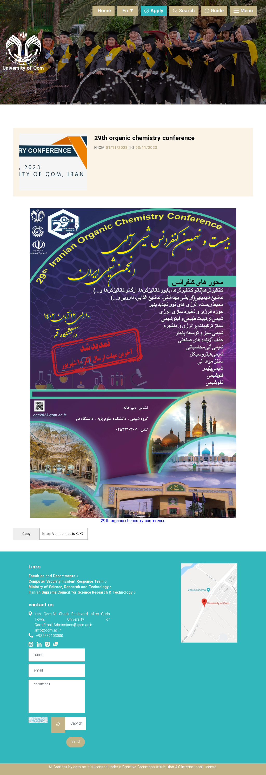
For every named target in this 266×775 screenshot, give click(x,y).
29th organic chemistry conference (133, 521)
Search (184, 11)
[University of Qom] (23, 68)
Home (104, 11)
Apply (153, 11)
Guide (214, 11)
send (75, 742)
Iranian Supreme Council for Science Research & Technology (82, 592)
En (127, 11)
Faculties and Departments (54, 576)
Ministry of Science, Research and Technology (70, 587)
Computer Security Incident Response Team (68, 581)
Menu (243, 11)
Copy (26, 534)
